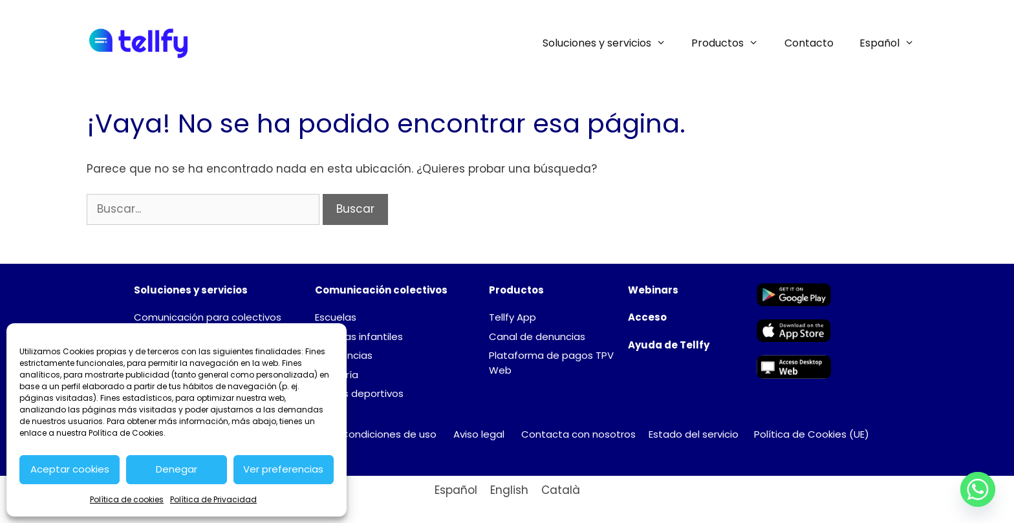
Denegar (176, 469)
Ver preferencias (283, 469)
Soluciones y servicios (611, 43)
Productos (731, 43)
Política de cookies (127, 499)
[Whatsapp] (977, 489)
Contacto (809, 43)
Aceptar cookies (69, 469)
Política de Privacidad (213, 499)
